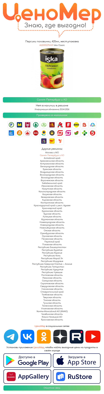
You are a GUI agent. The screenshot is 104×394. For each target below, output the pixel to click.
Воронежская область (52, 180)
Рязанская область (52, 278)
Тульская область (52, 303)
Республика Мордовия (52, 261)
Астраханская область (52, 164)
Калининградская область (52, 192)
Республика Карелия (52, 253)
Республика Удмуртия (52, 270)
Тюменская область (52, 306)
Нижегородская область (52, 222)
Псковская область (52, 245)
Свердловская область (52, 286)
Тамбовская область (52, 295)
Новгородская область (52, 225)
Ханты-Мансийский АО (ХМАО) (52, 311)
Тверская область (52, 297)
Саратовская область (52, 284)
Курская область (52, 214)
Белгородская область (52, 167)
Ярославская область (52, 320)
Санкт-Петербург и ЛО (52, 155)
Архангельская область (52, 161)
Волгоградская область (52, 175)
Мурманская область (52, 219)
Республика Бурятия (52, 250)
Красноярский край (52, 208)
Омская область (52, 231)
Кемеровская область (52, 197)
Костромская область (52, 203)
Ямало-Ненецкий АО (52, 317)
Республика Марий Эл (52, 258)
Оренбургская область (52, 233)
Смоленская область (52, 289)
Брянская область (52, 169)
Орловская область (52, 236)
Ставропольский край (52, 292)
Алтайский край (52, 158)
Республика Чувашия (52, 272)
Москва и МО (52, 153)
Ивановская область (52, 186)
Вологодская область (52, 178)
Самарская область (52, 281)
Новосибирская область (52, 228)
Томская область (52, 300)
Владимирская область (52, 172)
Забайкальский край (52, 183)
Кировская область (52, 200)
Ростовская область (52, 275)
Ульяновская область (52, 309)
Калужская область (52, 194)
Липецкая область (52, 217)
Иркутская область (52, 189)
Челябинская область (52, 314)
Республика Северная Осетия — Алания (52, 264)
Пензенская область (52, 239)
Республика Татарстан (52, 267)
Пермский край (52, 242)
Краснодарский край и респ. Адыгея (52, 206)
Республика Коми (52, 256)
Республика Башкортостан (52, 247)
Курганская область (52, 211)
